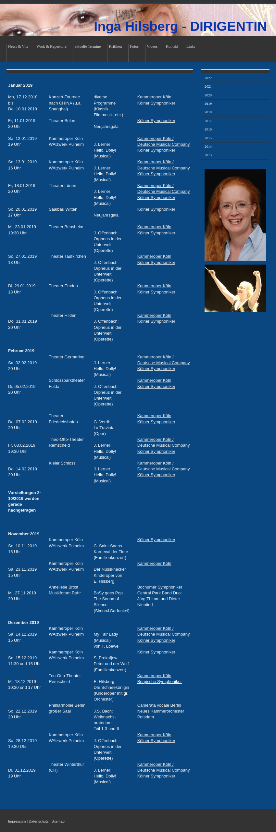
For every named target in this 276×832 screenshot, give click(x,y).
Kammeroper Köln (154, 96)
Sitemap (58, 821)
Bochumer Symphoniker (159, 587)
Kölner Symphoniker (156, 103)
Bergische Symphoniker (159, 681)
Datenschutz (38, 821)
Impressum (17, 821)
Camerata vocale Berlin (159, 705)
